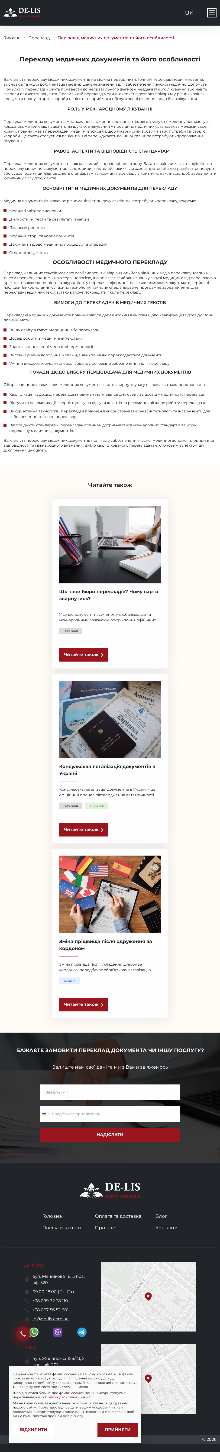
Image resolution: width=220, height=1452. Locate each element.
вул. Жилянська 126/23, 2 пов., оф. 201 (58, 1361)
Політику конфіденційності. (68, 1397)
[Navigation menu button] (212, 12)
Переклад (39, 37)
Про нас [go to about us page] (105, 1228)
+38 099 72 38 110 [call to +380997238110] (50, 1300)
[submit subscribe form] (110, 1135)
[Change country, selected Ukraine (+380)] (45, 1114)
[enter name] (110, 1092)
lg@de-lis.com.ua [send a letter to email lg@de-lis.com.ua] (50, 1319)
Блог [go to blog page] (161, 1216)
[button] (148, 1296)
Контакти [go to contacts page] (166, 1228)
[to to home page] (21, 12)
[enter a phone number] (110, 1114)
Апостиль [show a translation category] (97, 805)
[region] (75, 1395)
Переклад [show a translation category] (71, 630)
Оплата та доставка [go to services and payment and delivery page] (118, 1216)
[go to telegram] (82, 1332)
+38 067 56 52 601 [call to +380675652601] (50, 1309)
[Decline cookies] (33, 1430)
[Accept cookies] (117, 1430)
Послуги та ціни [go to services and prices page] (61, 1228)
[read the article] (83, 655)
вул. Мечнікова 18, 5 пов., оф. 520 (59, 1279)
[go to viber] (57, 1332)
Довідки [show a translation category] (69, 980)
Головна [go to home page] (12, 37)
